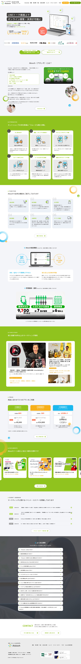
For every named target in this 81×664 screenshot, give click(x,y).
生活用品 (51, 372)
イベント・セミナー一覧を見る (40, 530)
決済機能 (42, 474)
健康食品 (23, 380)
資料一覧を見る (40, 486)
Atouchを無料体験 (68, 645)
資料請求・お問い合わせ (50, 633)
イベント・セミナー (56, 645)
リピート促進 (67, 370)
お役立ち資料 (44, 645)
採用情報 (28, 652)
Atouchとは (27, 2)
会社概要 (9, 652)
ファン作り (18, 380)
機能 (33, 645)
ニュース (50, 645)
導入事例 (36, 645)
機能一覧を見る (40, 236)
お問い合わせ (14, 652)
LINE (32, 474)
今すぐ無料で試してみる (30, 51)
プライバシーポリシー (22, 652)
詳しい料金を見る (40, 436)
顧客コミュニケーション (14, 382)
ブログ (62, 645)
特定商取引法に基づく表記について (14, 654)
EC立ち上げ (52, 370)
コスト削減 (12, 380)
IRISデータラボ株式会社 (12, 657)
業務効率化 (28, 380)
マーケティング (9, 478)
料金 (40, 645)
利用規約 (23, 654)
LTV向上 (56, 370)
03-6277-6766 (15, 2)
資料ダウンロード (51, 51)
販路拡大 (33, 380)
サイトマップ (28, 654)
